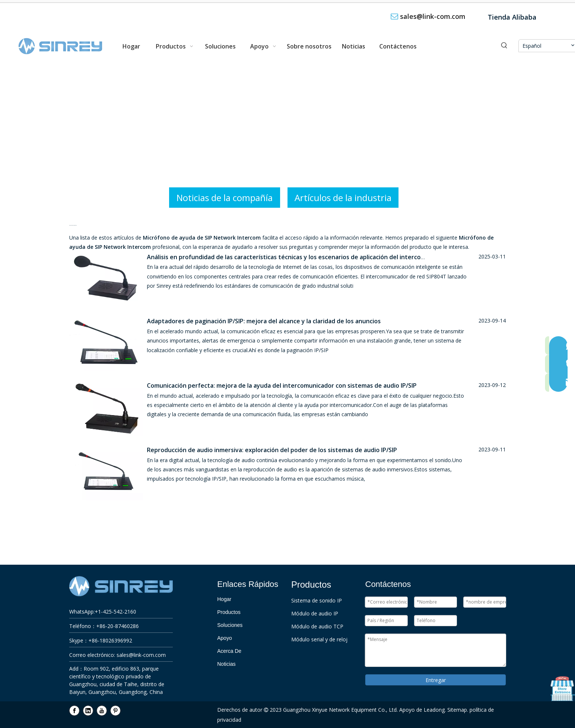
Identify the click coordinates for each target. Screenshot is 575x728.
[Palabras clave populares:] (504, 46)
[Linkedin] (88, 710)
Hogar (224, 599)
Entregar (436, 680)
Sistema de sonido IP (316, 600)
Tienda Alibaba (512, 17)
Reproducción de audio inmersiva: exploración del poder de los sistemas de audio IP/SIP (272, 450)
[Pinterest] (115, 710)
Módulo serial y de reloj (319, 639)
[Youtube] (102, 710)
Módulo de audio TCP (317, 626)
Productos (229, 612)
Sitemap (457, 709)
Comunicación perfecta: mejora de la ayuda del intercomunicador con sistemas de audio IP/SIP (282, 385)
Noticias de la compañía (224, 197)
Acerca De (229, 651)
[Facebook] (74, 710)
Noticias (226, 664)
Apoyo (224, 638)
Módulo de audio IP (314, 613)
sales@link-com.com (432, 16)
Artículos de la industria (343, 197)
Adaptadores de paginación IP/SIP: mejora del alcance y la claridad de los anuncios (264, 321)
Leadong (434, 709)
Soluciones (230, 625)
